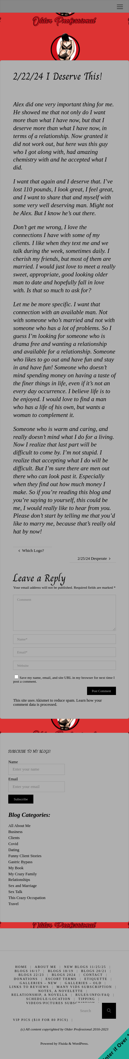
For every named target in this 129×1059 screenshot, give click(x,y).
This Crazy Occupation (26, 898)
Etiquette (95, 979)
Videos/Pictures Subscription (60, 1003)
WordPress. (80, 1043)
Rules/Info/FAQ (92, 994)
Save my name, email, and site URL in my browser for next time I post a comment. (63, 679)
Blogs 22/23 (31, 974)
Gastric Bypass (20, 862)
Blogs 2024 (64, 974)
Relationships (19, 879)
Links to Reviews (29, 987)
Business (15, 832)
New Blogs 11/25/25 (85, 967)
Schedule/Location (48, 999)
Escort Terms (61, 979)
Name (13, 762)
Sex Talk (15, 892)
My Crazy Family (22, 874)
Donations (26, 979)
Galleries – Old (83, 983)
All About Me (19, 826)
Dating (13, 850)
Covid (13, 844)
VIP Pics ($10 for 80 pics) (41, 1020)
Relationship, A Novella (39, 994)
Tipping (86, 999)
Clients (14, 838)
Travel (13, 904)
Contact (93, 974)
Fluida (63, 1043)
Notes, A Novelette (60, 991)
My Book (16, 868)
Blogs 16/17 (27, 971)
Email (13, 779)
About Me (46, 967)
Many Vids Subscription (84, 987)
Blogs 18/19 (61, 971)
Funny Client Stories (24, 856)
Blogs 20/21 (94, 971)
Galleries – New (38, 983)
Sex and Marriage (22, 886)
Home (21, 967)
